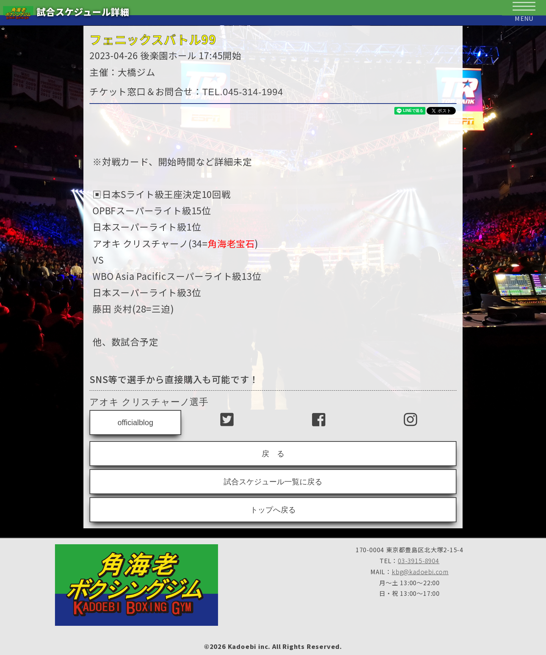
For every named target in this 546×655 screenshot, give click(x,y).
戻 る (273, 453)
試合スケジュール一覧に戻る (273, 482)
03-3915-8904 (418, 560)
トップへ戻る (273, 510)
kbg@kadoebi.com (420, 571)
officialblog (135, 422)
